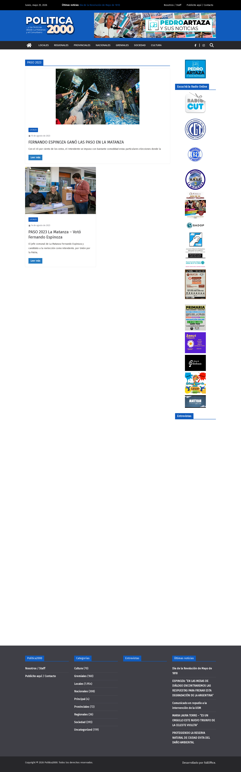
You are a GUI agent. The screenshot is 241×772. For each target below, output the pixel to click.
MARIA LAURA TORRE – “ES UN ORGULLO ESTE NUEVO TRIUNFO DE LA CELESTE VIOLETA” (193, 720)
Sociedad (140, 45)
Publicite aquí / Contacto (200, 5)
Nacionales (103, 45)
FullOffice (209, 762)
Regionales (61, 45)
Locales (43, 45)
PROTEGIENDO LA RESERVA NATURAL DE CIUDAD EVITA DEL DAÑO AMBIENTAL (191, 737)
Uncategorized (83, 729)
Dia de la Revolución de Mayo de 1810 (100, 5)
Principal (79, 699)
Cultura (156, 45)
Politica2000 (51, 762)
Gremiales (122, 45)
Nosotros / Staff (172, 5)
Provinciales (82, 45)
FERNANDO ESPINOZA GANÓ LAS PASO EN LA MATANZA (76, 142)
